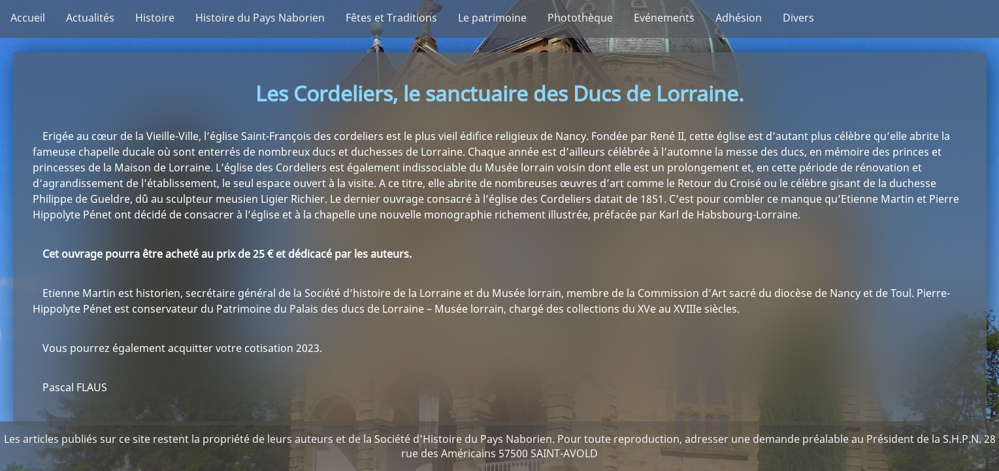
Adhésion (738, 17)
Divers (798, 17)
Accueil (27, 17)
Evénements (664, 17)
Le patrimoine (492, 17)
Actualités (90, 17)
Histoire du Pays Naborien (260, 17)
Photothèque (580, 17)
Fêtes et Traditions (391, 17)
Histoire (154, 17)
